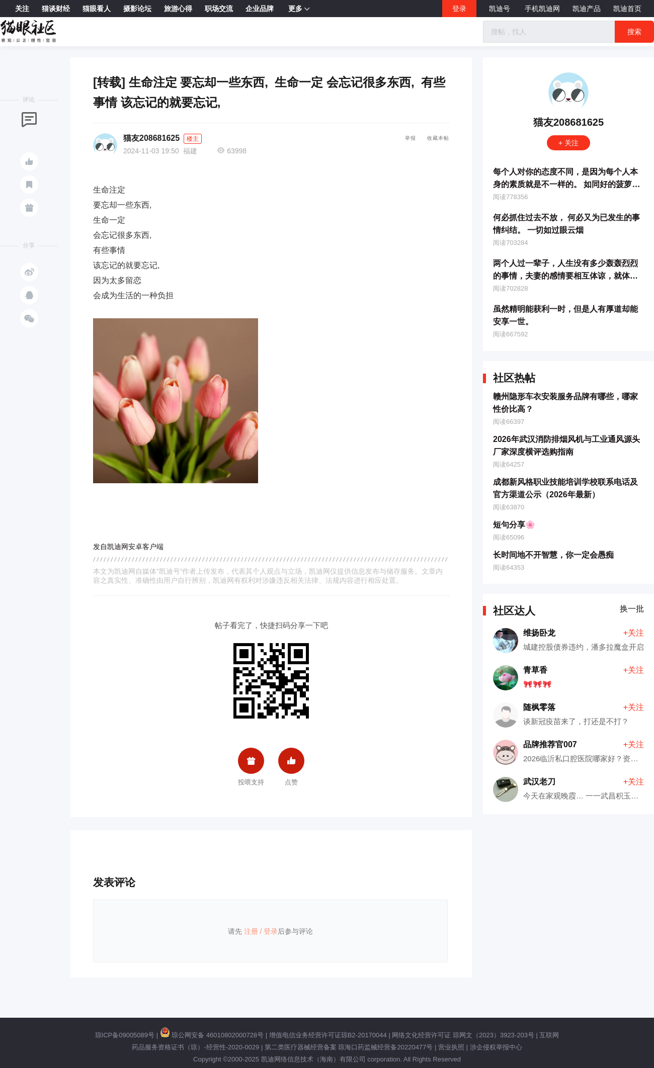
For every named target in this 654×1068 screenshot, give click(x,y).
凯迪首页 (627, 9)
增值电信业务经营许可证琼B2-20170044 (328, 1035)
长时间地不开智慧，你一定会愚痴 (553, 555)
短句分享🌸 (514, 524)
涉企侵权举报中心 (496, 1047)
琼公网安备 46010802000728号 (212, 1035)
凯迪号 (500, 9)
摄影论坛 (137, 9)
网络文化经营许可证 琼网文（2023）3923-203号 (463, 1035)
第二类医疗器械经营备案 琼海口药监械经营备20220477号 (349, 1047)
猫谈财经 (56, 9)
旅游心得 (178, 9)
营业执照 (451, 1047)
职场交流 (219, 9)
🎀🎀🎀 (537, 684)
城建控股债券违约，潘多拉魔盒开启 (583, 647)
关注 (22, 9)
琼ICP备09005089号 (125, 1035)
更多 (299, 9)
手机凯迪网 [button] (542, 9)
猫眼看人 (97, 9)
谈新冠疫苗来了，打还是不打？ (576, 721)
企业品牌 (260, 9)
